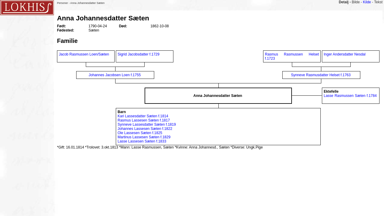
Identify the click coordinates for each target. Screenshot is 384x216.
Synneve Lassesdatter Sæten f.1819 (147, 124)
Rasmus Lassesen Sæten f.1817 (144, 120)
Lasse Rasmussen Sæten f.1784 (350, 96)
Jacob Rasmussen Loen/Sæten (84, 54)
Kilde (367, 2)
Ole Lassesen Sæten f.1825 (140, 133)
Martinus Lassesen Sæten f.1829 (144, 137)
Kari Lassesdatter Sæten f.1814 (143, 116)
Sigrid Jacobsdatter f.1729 (138, 54)
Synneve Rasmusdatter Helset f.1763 (321, 75)
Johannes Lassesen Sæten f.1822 (145, 129)
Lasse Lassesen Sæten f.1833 (142, 141)
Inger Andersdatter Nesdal (344, 54)
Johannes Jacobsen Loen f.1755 (115, 75)
